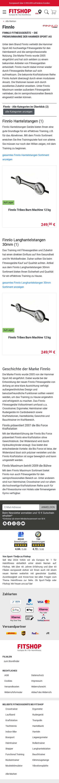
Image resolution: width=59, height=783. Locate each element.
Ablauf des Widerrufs (41, 692)
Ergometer (37, 709)
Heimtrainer (11, 743)
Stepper (9, 748)
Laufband (10, 714)
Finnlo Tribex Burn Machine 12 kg (29, 209)
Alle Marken (11, 21)
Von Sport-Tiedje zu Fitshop (17, 556)
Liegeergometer (40, 737)
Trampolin (37, 720)
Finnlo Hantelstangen (20, 121)
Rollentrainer (38, 743)
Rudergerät (37, 714)
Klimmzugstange (40, 760)
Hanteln (36, 731)
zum (11, 661)
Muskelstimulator (14, 765)
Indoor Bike (11, 731)
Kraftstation (11, 720)
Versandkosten (11, 686)
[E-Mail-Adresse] (20, 507)
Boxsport (10, 737)
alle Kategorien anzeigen (18, 111)
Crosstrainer (12, 709)
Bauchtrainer (38, 754)
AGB (6, 675)
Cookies (8, 681)
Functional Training (15, 754)
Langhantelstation (41, 748)
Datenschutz (37, 675)
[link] (5, 524)
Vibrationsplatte (40, 765)
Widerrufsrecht (38, 686)
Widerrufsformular (13, 692)
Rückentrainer (12, 760)
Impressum (36, 681)
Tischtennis (11, 726)
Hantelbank (38, 726)
